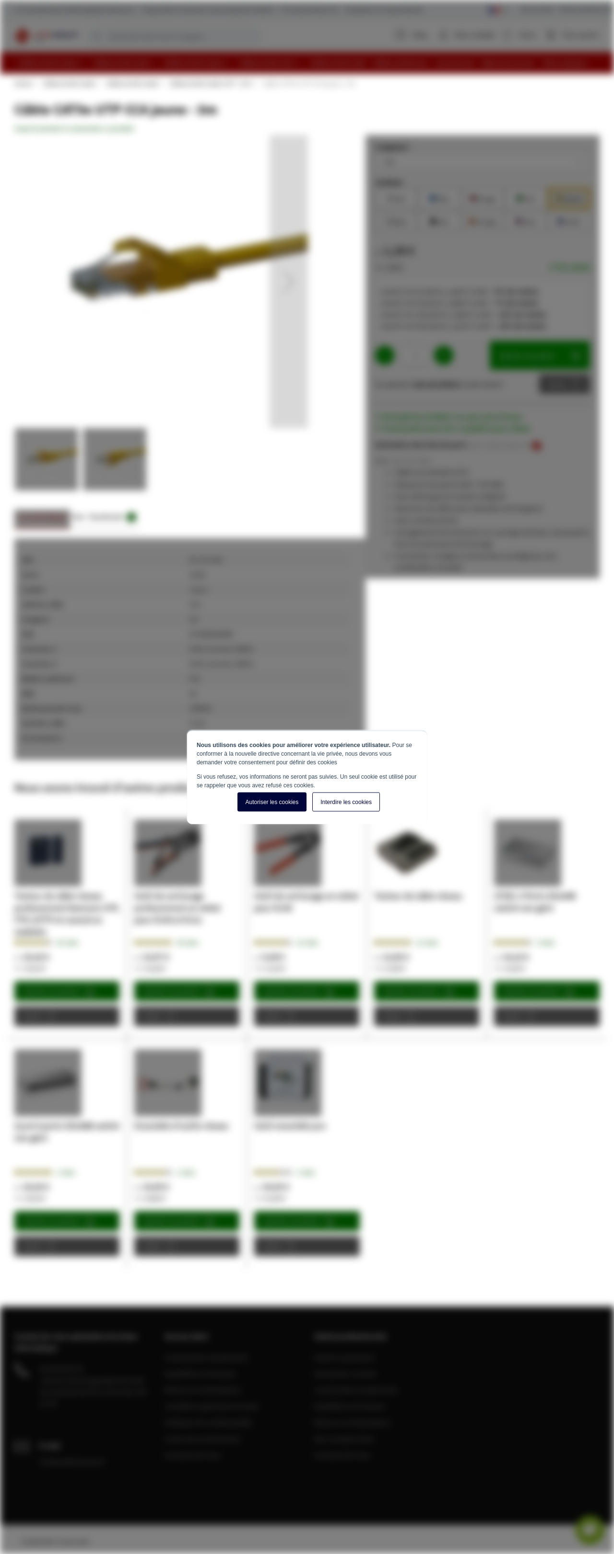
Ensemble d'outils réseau (181, 1125)
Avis (78, 516)
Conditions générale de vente (212, 1406)
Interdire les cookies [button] (346, 801)
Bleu (439, 198)
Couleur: (389, 182)
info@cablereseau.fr (72, 1461)
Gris (396, 198)
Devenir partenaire (344, 1357)
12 (307, 942)
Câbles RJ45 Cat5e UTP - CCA (210, 83)
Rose (525, 221)
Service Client (537, 9)
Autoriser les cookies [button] (272, 801)
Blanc (396, 221)
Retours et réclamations (203, 1390)
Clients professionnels (586, 9)
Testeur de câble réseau (418, 895)
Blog (411, 34)
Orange (482, 221)
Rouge (482, 198)
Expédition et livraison (200, 1373)
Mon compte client (344, 1438)
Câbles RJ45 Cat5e (69, 83)
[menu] (310, 63)
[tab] (42, 519)
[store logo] (46, 36)
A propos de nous (193, 1455)
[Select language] (498, 10)
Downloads (112, 517)
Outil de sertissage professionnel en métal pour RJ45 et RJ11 (177, 907)
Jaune (568, 198)
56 (67, 942)
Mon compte (475, 34)
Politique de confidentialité (208, 1422)
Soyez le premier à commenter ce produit (74, 128)
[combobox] (174, 36)
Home (23, 83)
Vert (525, 198)
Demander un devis (345, 1373)
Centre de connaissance (203, 1438)
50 (187, 942)
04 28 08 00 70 (61, 1368)
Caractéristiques (42, 516)
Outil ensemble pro (290, 1125)
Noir (439, 221)
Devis (557, 384)
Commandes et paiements (206, 1357)
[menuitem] (51, 63)
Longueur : (393, 146)
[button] (289, 281)
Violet (568, 221)
